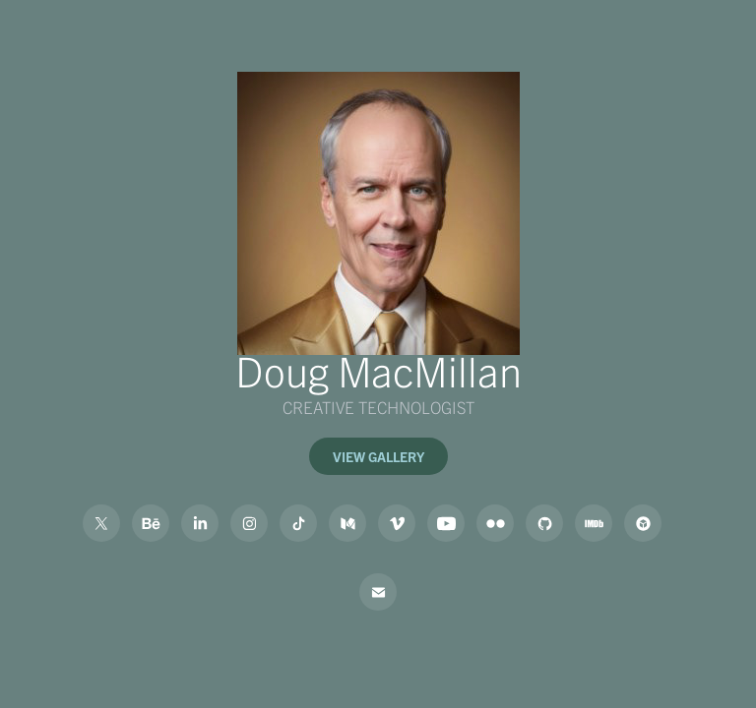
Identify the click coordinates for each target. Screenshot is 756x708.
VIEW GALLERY (378, 456)
